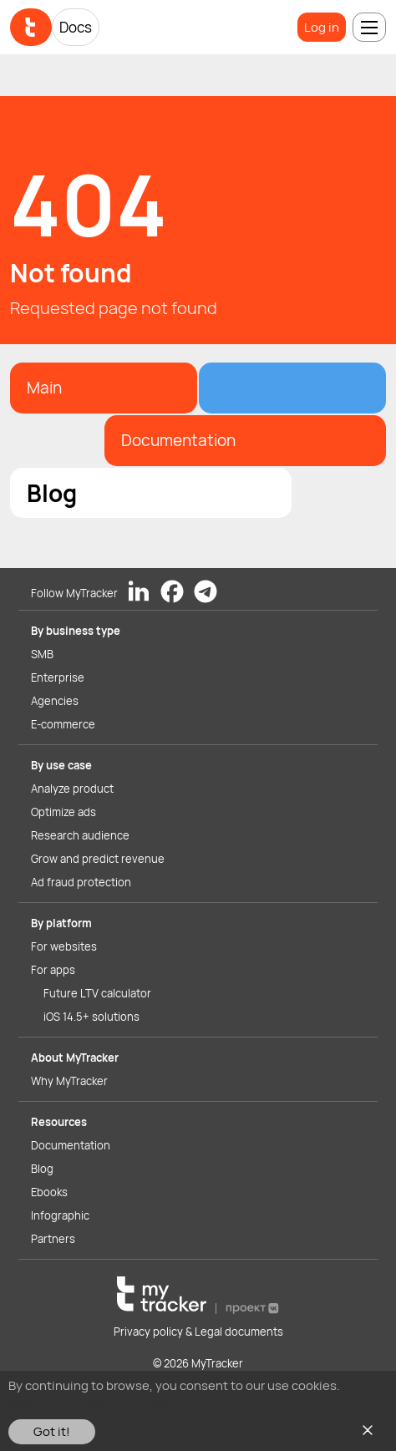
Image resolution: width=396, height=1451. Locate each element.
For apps (53, 969)
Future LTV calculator (97, 993)
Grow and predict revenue (98, 858)
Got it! (51, 1431)
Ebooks (49, 1192)
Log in (321, 27)
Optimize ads (63, 811)
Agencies (55, 700)
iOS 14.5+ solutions (91, 1016)
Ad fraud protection (81, 882)
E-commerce (63, 724)
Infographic (60, 1215)
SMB (42, 654)
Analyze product (72, 788)
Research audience (80, 835)
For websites (64, 946)
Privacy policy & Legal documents (198, 1331)
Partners (53, 1238)
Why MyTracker (69, 1080)
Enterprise (57, 677)
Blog (42, 1168)
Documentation (70, 1145)
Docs (75, 27)
